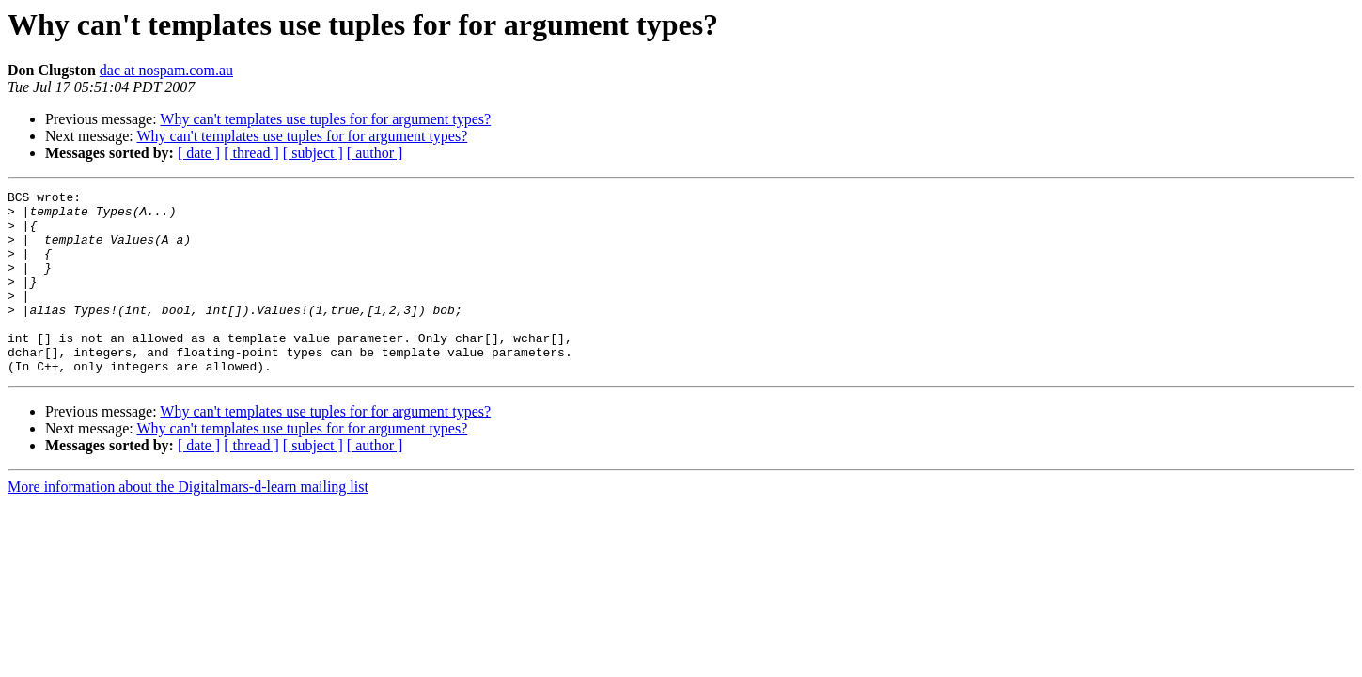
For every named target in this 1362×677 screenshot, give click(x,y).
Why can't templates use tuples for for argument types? (325, 119)
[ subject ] (313, 153)
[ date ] (199, 153)
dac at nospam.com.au (166, 70)
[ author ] (375, 153)
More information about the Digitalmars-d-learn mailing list (188, 523)
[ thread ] (251, 153)
